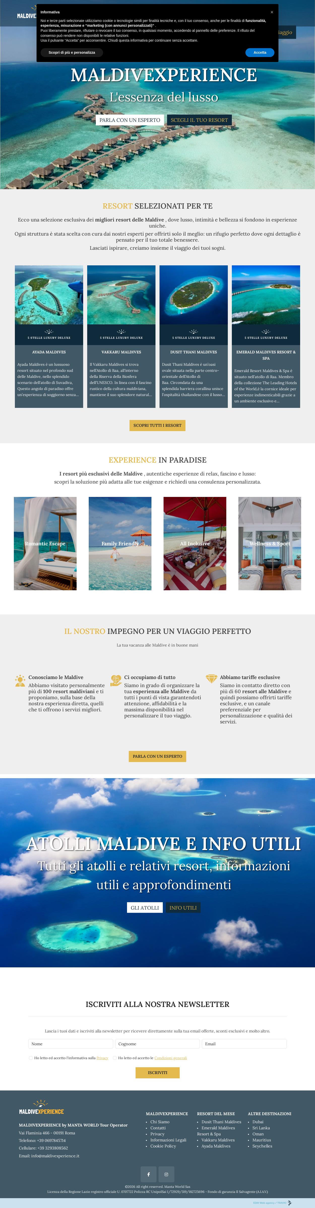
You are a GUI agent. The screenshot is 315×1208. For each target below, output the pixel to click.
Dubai (258, 1121)
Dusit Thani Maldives (221, 1121)
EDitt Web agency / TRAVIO (272, 1202)
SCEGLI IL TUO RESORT (199, 120)
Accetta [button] (260, 52)
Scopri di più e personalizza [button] (72, 52)
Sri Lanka (261, 1127)
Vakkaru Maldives (218, 1139)
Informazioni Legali (168, 1139)
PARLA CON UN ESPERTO (130, 120)
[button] (272, 12)
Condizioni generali (170, 1058)
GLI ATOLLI (145, 908)
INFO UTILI (183, 908)
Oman (258, 1133)
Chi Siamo (159, 1121)
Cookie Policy (163, 1145)
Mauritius (262, 1139)
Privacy (102, 1058)
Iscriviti (157, 1072)
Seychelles (262, 1145)
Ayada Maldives (216, 1145)
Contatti (158, 1127)
